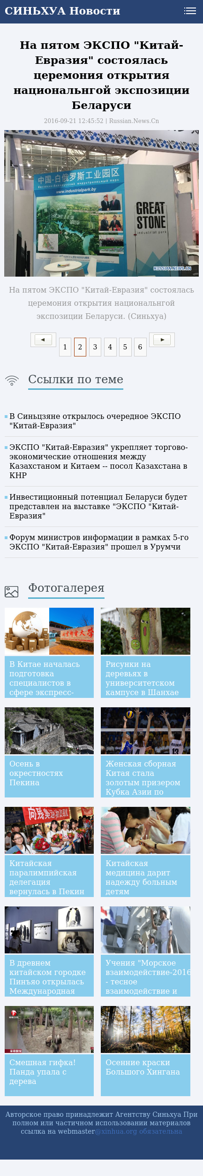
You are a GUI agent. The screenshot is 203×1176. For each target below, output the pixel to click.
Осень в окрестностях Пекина (36, 773)
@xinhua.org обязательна (138, 1131)
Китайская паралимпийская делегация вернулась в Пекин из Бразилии (46, 882)
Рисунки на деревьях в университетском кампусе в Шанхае (142, 678)
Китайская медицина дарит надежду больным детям (141, 877)
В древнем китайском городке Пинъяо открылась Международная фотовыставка (47, 982)
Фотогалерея (66, 588)
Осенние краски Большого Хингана (142, 1067)
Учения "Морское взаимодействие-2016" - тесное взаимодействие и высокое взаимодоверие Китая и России (150, 991)
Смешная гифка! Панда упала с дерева (42, 1072)
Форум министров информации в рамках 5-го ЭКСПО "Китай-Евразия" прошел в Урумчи (98, 542)
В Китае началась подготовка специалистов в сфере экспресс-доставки (44, 683)
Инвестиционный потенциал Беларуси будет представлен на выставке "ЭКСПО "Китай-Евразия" (98, 506)
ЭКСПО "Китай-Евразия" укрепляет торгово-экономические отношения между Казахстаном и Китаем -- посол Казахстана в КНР (98, 461)
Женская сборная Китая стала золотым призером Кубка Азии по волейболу (142, 782)
